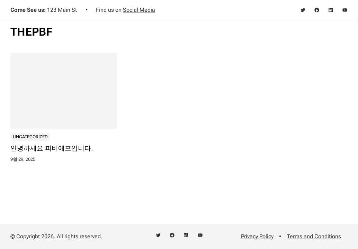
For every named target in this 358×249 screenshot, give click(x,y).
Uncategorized (30, 136)
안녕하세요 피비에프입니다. (51, 148)
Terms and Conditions (314, 236)
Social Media (139, 10)
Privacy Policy (257, 236)
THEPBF (31, 31)
